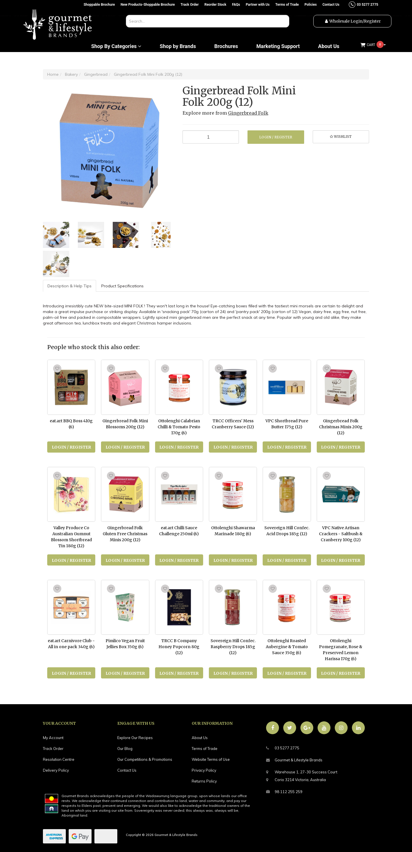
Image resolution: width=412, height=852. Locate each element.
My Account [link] (53, 737)
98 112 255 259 (284, 792)
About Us (328, 46)
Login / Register (275, 137)
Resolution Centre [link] (58, 759)
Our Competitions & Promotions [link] (144, 759)
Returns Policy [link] (204, 781)
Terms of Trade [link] (204, 748)
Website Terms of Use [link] (211, 759)
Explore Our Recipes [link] (135, 737)
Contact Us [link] (126, 770)
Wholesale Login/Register (355, 21)
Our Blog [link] (124, 748)
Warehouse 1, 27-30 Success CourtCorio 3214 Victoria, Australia (301, 775)
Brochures (226, 46)
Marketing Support (278, 46)
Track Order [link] (53, 748)
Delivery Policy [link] (56, 770)
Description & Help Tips (69, 285)
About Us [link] (200, 737)
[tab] (70, 286)
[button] (341, 137)
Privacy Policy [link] (204, 770)
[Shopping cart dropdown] (373, 45)
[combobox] (207, 21)
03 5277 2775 (282, 748)
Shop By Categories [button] (116, 46)
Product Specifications (122, 285)
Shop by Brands (178, 46)
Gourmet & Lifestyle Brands (294, 760)
